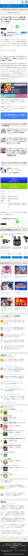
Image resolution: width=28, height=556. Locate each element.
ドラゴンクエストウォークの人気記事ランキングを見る (12, 374)
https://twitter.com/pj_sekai (13, 198)
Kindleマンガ (20, 233)
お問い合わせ (8, 543)
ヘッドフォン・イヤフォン (8, 233)
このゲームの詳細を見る (14, 172)
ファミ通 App (6, 2)
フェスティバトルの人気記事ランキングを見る (10, 394)
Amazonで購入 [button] (5, 257)
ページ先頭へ (24, 539)
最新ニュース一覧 (24, 9)
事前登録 (10, 12)
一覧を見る (24, 229)
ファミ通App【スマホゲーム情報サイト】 (10, 9)
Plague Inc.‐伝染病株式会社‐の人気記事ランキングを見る (11, 381)
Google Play (14, 186)
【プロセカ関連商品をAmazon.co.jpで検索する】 (14, 115)
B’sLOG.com (14, 547)
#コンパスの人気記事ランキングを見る (8, 365)
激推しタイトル (16, 12)
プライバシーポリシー (7, 545)
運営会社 (20, 543)
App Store (14, 180)
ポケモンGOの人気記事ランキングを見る (9, 402)
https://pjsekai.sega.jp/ (12, 196)
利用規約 (15, 543)
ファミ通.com (22, 545)
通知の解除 (15, 545)
